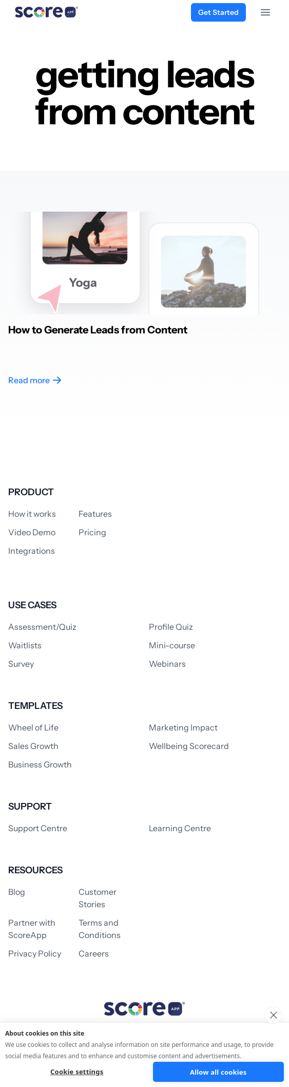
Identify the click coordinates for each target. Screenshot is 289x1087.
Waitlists (25, 645)
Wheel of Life (33, 727)
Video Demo (31, 532)
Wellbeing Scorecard (189, 746)
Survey (21, 664)
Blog (16, 892)
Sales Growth (33, 746)
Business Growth (40, 764)
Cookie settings (76, 1071)
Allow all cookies (218, 1072)
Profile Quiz (171, 627)
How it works (32, 514)
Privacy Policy (34, 953)
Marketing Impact (183, 727)
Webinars (167, 664)
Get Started (218, 12)
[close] (273, 1015)
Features (95, 514)
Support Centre (37, 828)
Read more (35, 380)
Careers (94, 953)
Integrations (31, 551)
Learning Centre (180, 828)
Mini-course (172, 645)
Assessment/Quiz (42, 627)
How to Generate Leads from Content (97, 330)
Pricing (92, 532)
